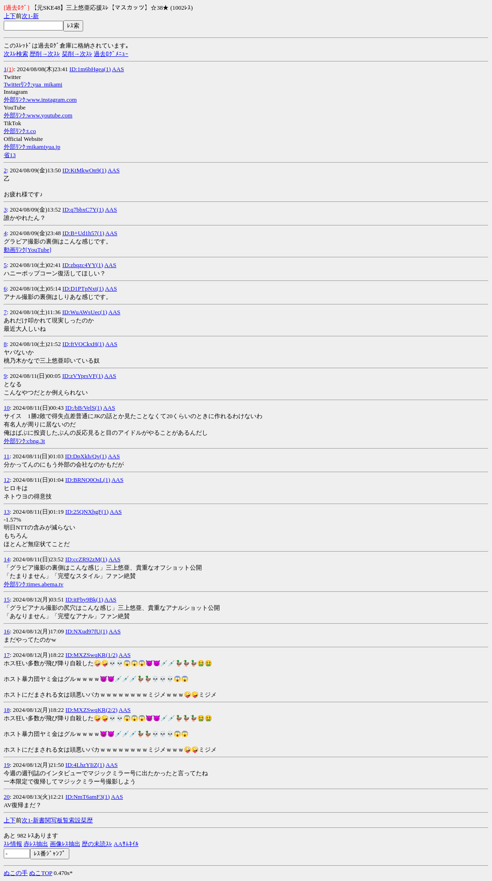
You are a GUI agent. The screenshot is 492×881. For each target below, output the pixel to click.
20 (7, 796)
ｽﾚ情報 (13, 843)
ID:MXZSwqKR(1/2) (92, 654)
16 (7, 631)
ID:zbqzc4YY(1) (82, 264)
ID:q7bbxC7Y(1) (83, 209)
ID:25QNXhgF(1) (87, 511)
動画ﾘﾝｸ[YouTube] (27, 249)
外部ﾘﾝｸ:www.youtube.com (38, 115)
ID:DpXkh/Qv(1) (86, 456)
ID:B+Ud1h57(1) (83, 233)
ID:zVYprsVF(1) (82, 375)
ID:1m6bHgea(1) (90, 69)
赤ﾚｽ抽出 (36, 843)
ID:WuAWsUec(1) (84, 312)
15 (7, 599)
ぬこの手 (16, 872)
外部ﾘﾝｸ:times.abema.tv (33, 584)
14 (7, 559)
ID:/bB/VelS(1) (83, 407)
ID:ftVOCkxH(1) (83, 343)
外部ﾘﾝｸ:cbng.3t (24, 440)
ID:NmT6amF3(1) (88, 796)
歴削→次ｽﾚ (45, 53)
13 (7, 511)
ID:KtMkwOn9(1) (84, 170)
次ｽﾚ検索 (16, 53)
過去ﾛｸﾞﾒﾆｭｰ (111, 53)
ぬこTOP (40, 872)
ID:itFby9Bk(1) (84, 599)
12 (7, 479)
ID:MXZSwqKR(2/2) (92, 709)
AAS (118, 69)
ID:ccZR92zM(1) (86, 559)
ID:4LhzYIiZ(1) (85, 764)
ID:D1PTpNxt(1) (83, 288)
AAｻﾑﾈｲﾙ (126, 843)
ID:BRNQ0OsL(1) (87, 479)
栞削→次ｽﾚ (77, 53)
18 (7, 709)
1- (30, 15)
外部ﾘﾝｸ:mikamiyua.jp (32, 146)
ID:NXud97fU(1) (87, 631)
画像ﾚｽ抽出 (65, 843)
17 (7, 654)
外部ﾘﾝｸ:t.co (20, 131)
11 (7, 456)
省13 (10, 155)
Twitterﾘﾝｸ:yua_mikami (33, 84)
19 (7, 764)
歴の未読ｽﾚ (97, 843)
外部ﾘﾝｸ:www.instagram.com (40, 99)
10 (7, 407)
